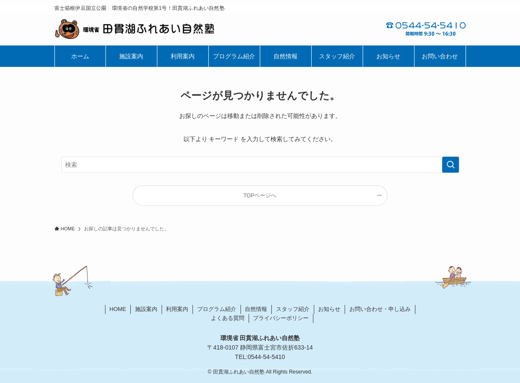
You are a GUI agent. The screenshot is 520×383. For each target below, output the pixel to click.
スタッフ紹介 (293, 309)
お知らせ (329, 309)
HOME (117, 309)
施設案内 (146, 309)
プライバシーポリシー (281, 318)
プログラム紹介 (216, 309)
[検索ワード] (260, 165)
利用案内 (177, 309)
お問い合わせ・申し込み (380, 309)
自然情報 (256, 309)
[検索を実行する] (450, 165)
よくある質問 (227, 318)
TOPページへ (260, 196)
